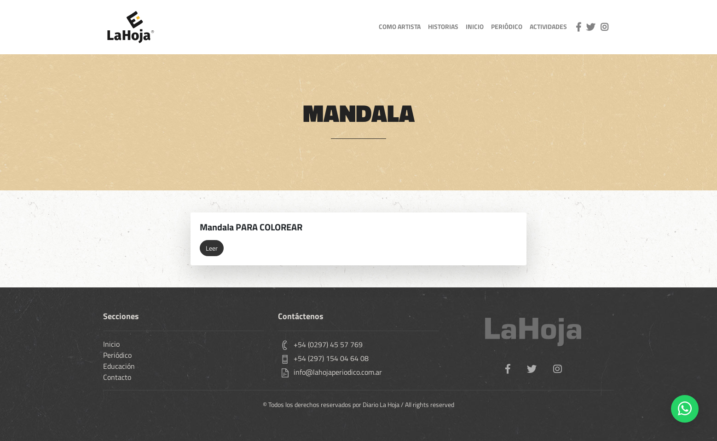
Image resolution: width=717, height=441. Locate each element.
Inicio (111, 343)
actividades (548, 27)
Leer (212, 248)
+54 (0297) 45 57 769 (328, 344)
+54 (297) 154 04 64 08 (331, 358)
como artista (400, 27)
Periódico (506, 27)
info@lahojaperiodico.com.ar (338, 372)
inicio (475, 27)
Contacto (117, 377)
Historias (443, 27)
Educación (119, 366)
